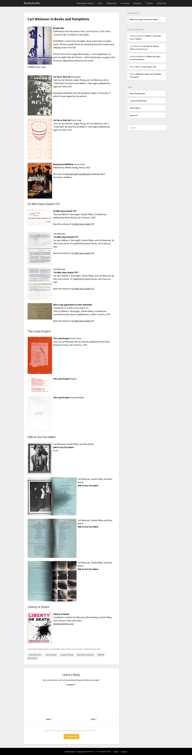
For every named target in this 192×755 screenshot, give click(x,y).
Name (49, 719)
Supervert (134, 115)
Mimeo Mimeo (135, 108)
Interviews (125, 3)
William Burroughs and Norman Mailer (144, 19)
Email (94, 719)
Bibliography (112, 3)
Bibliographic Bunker (85, 3)
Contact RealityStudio (138, 101)
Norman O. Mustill (85, 654)
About (116, 751)
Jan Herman (51, 654)
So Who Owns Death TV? (83, 224)
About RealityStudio (137, 93)
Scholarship (161, 3)
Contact (124, 751)
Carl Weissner (35, 654)
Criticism (149, 3)
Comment (71, 684)
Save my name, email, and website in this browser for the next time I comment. (71, 731)
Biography (137, 3)
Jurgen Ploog (67, 654)
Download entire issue (63, 623)
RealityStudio (32, 3)
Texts (100, 3)
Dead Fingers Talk (149, 67)
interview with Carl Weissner (78, 174)
